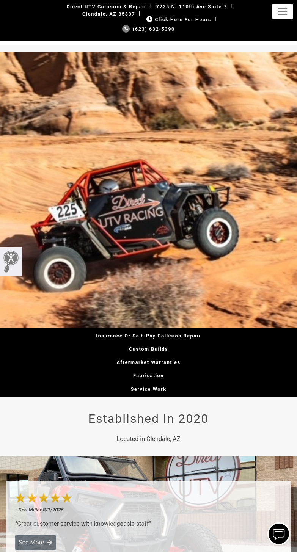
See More (35, 542)
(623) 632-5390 (148, 29)
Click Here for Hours (178, 19)
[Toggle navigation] (282, 11)
